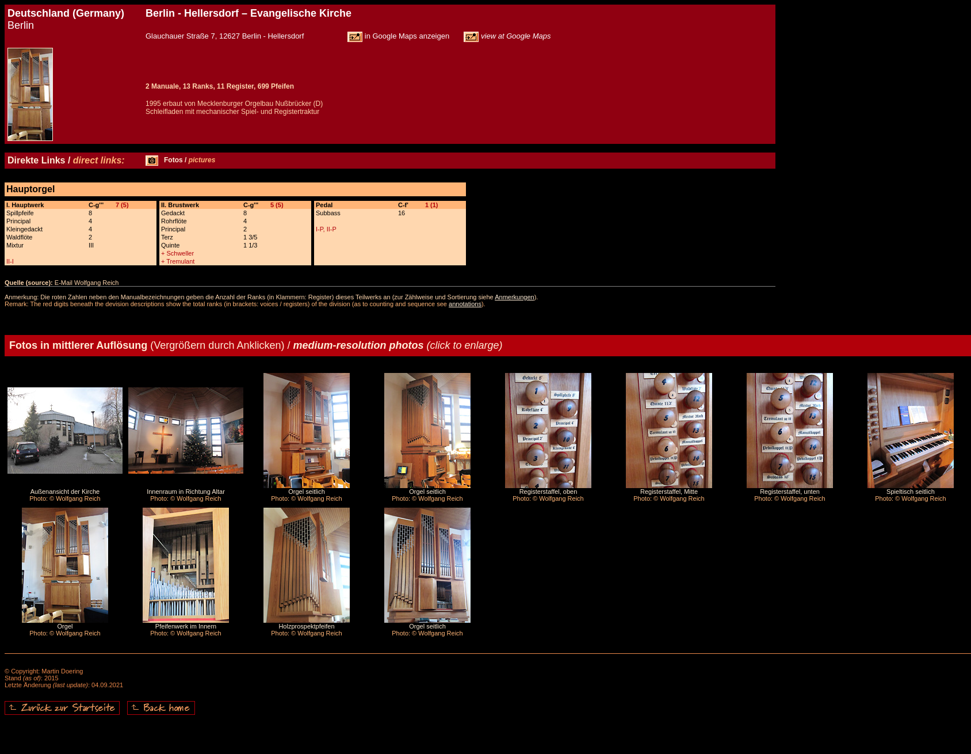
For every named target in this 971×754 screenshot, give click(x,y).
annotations (465, 303)
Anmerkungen (514, 297)
